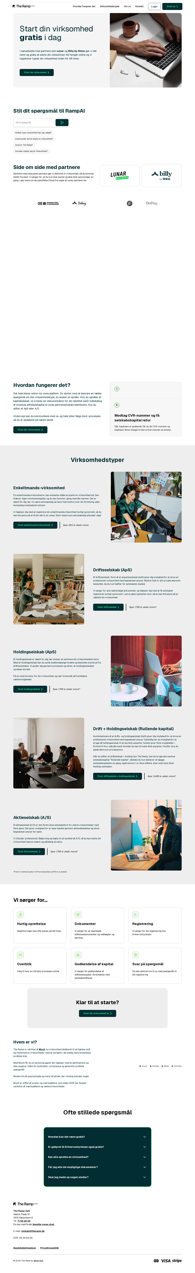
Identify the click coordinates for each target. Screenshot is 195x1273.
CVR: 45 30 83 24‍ (23, 1237)
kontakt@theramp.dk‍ (33, 1231)
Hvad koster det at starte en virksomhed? (34, 139)
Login (154, 6)
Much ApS (38, 1260)
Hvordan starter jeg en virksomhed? (31, 151)
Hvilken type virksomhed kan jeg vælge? (33, 132)
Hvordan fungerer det (84, 6)
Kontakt (139, 6)
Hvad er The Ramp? (24, 145)
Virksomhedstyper (110, 6)
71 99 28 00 (23, 1221)
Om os (127, 6)
